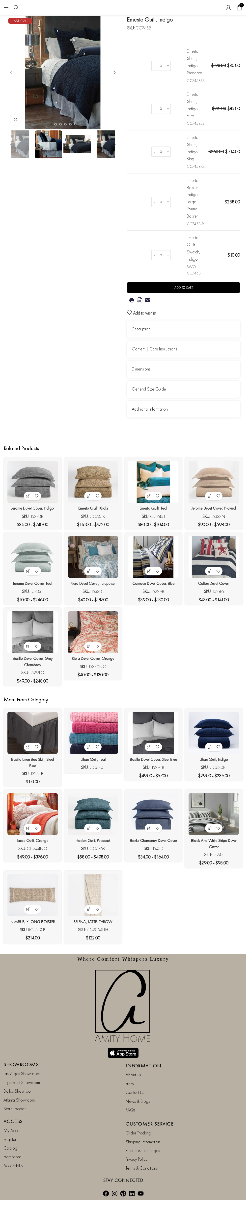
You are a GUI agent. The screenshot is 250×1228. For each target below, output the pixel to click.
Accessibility (13, 1175)
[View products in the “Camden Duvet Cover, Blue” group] (149, 591)
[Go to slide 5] (70, 124)
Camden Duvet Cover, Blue (154, 603)
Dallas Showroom (18, 1101)
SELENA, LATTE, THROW (92, 949)
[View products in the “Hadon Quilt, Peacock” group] (88, 854)
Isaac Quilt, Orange (31, 866)
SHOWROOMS (21, 1074)
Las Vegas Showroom (21, 1083)
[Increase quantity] (168, 66)
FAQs (130, 1120)
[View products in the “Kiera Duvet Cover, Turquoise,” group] (88, 591)
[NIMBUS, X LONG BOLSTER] (30, 925)
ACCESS (13, 1131)
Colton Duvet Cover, (215, 603)
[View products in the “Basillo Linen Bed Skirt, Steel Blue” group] (26, 771)
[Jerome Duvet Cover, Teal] (30, 578)
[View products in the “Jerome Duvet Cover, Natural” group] (211, 508)
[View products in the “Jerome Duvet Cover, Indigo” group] (26, 508)
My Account (13, 1140)
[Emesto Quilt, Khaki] (92, 495)
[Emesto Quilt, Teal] (154, 495)
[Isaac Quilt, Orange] (30, 842)
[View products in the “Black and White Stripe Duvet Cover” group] (211, 854)
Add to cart (183, 302)
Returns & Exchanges (143, 1160)
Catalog (10, 1158)
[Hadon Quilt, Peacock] (92, 842)
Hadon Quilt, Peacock (92, 866)
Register (9, 1149)
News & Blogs (138, 1111)
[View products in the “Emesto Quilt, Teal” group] (149, 508)
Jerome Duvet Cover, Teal (30, 603)
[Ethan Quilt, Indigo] (215, 759)
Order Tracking (138, 1143)
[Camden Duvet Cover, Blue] (154, 578)
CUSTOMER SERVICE (150, 1134)
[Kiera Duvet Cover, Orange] (92, 661)
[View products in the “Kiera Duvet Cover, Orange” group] (88, 673)
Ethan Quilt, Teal (92, 783)
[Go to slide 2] (55, 124)
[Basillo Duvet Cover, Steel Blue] (154, 759)
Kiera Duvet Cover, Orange (92, 686)
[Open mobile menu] (6, 7)
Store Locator (14, 1118)
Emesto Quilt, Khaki (92, 520)
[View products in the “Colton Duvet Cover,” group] (211, 591)
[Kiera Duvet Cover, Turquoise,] (92, 578)
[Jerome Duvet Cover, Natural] (215, 495)
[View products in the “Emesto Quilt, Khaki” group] (88, 508)
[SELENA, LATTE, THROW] (92, 925)
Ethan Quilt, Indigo (215, 783)
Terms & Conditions (142, 1178)
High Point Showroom (21, 1092)
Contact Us (135, 1102)
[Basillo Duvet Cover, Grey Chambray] (30, 661)
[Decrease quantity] (154, 66)
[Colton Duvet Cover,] (215, 578)
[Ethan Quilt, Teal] (92, 759)
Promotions (12, 1167)
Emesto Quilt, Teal (153, 520)
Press (130, 1093)
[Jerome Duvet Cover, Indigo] (30, 495)
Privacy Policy (136, 1169)
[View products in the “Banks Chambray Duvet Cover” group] (149, 854)
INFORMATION (144, 1076)
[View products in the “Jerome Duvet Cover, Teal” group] (26, 591)
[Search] (16, 7)
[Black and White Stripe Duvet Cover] (215, 842)
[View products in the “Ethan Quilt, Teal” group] (88, 771)
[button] (11, 72)
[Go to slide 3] (60, 124)
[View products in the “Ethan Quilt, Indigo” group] (211, 771)
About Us (133, 1085)
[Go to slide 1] (50, 124)
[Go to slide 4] (65, 124)
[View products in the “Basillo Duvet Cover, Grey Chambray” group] (26, 673)
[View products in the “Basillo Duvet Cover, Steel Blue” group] (149, 771)
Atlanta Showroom (19, 1110)
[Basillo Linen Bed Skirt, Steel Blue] (30, 759)
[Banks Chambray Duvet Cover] (154, 842)
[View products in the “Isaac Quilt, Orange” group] (26, 854)
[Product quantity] (161, 66)
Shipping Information (143, 1151)
